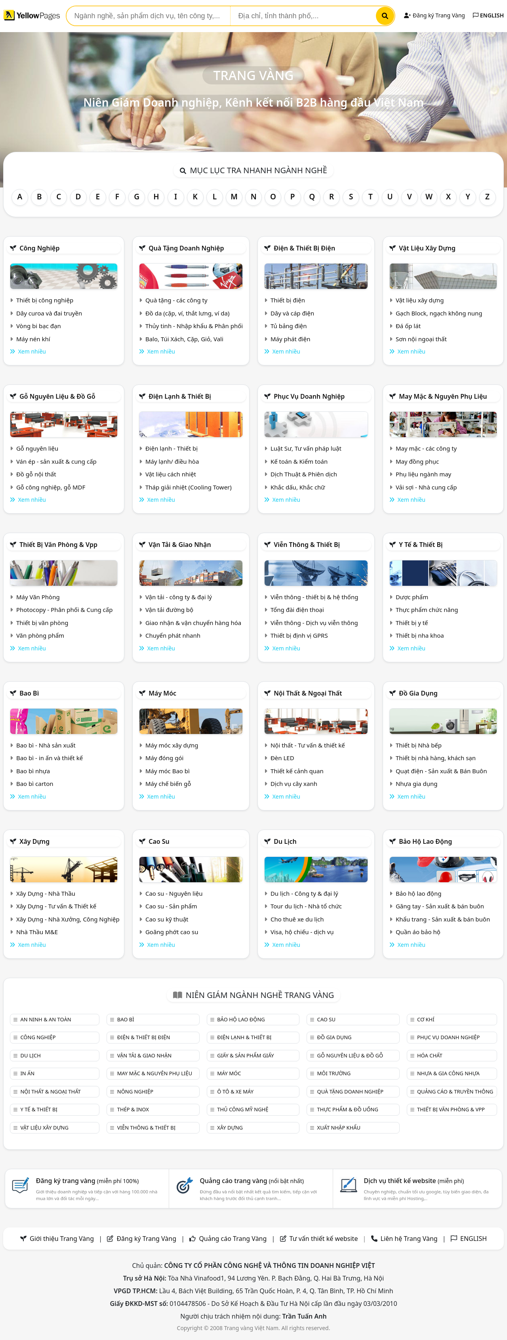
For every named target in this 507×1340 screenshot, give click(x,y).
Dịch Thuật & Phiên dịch (304, 474)
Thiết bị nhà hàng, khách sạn (436, 758)
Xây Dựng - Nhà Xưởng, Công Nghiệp (68, 919)
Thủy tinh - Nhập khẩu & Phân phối (194, 326)
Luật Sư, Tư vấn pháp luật (306, 448)
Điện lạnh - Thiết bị (171, 448)
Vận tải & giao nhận (180, 544)
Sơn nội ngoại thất (421, 339)
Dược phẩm (412, 597)
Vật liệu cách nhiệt (170, 474)
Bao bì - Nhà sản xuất (46, 745)
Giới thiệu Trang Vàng (62, 1238)
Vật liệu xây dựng (427, 248)
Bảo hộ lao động (425, 841)
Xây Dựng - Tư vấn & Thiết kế (56, 906)
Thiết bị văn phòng (42, 623)
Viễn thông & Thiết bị (307, 544)
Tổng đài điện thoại (297, 610)
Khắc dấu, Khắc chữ (298, 487)
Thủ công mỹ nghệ (242, 1109)
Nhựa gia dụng (417, 784)
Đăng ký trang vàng (87, 1180)
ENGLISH (488, 15)
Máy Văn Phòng (38, 597)
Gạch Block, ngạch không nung (439, 313)
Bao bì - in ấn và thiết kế (49, 758)
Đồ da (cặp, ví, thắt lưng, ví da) (187, 313)
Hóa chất (429, 1055)
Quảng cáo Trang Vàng (233, 1238)
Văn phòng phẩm (40, 635)
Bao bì (29, 693)
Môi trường (334, 1073)
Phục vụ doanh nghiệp (309, 396)
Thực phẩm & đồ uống (347, 1109)
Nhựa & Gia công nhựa (448, 1073)
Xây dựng (34, 841)
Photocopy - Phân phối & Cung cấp (64, 610)
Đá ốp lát (408, 326)
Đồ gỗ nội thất (36, 474)
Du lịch (285, 841)
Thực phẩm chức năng (427, 610)
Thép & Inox (133, 1109)
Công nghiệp (39, 248)
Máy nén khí (33, 339)
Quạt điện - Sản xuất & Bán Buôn (441, 771)
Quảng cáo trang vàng (252, 1180)
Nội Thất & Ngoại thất (308, 693)
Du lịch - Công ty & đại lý (304, 893)
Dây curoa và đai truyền (49, 313)
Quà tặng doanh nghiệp (186, 248)
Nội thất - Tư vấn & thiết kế (308, 745)
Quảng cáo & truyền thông (455, 1091)
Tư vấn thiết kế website (325, 1238)
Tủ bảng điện (289, 326)
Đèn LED (282, 758)
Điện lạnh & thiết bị (180, 396)
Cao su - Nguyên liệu (174, 893)
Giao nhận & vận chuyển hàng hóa (193, 623)
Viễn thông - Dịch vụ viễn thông (314, 623)
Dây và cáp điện (292, 313)
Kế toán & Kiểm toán (299, 461)
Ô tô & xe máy (235, 1091)
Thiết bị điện (288, 300)
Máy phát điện (291, 339)
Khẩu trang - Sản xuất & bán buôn (443, 919)
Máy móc (162, 693)
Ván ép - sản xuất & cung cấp (56, 461)
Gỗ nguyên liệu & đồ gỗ (57, 396)
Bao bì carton (34, 784)
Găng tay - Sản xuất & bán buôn (440, 906)
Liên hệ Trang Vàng (409, 1238)
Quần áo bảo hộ (418, 932)
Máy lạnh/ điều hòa (172, 461)
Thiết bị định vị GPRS (299, 635)
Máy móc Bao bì (167, 771)
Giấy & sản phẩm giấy (245, 1055)
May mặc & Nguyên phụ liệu (443, 396)
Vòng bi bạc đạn (38, 326)
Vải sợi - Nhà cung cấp (426, 487)
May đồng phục (417, 461)
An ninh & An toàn (45, 1019)
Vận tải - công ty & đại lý (178, 597)
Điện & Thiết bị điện (304, 248)
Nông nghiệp (135, 1091)
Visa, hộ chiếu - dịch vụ (302, 932)
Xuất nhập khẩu (339, 1127)
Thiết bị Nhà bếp (419, 745)
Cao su (159, 841)
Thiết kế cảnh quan (297, 771)
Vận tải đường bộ (169, 610)
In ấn (27, 1073)
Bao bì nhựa (33, 771)
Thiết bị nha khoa (420, 635)
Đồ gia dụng (418, 693)
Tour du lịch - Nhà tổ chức (306, 906)
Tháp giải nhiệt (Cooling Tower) (188, 487)
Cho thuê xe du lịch (297, 919)
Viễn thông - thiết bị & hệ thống (314, 597)
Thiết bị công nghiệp (44, 300)
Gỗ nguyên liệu (37, 448)
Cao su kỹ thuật (167, 919)
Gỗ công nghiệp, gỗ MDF (50, 487)
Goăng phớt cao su (171, 932)
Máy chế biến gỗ (168, 784)
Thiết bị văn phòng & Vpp (58, 544)
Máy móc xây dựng (171, 745)
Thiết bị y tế (412, 623)
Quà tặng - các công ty (176, 300)
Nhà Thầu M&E (37, 932)
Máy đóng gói (164, 758)
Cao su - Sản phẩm (171, 906)
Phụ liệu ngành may (423, 474)
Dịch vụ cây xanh (294, 784)
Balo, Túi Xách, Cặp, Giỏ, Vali (184, 339)
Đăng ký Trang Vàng (434, 15)
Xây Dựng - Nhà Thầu (45, 893)
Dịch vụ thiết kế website (414, 1180)
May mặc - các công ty (426, 448)
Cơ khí (426, 1019)
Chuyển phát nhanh (172, 635)
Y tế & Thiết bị (420, 544)
